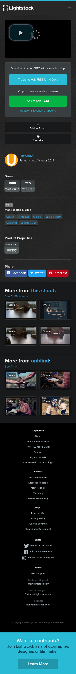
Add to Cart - (38, 101)
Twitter (37, 273)
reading (23, 216)
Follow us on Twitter (41, 545)
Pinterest (58, 273)
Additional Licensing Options (38, 111)
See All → (11, 366)
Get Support (38, 573)
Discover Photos (38, 477)
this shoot (43, 290)
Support (38, 452)
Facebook (16, 273)
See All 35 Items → (17, 296)
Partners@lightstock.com (38, 594)
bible (37, 216)
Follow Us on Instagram (41, 557)
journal (11, 223)
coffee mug (28, 223)
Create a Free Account (38, 441)
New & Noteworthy (38, 498)
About (38, 436)
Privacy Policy (38, 518)
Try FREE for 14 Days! (38, 446)
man (10, 216)
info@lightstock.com (38, 583)
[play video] (21, 32)
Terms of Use (38, 513)
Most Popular (38, 487)
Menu (69, 8)
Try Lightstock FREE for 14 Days (38, 79)
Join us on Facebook (41, 551)
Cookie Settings (38, 523)
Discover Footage (38, 482)
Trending (38, 493)
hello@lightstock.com (38, 604)
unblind (26, 156)
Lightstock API (38, 457)
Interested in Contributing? (38, 462)
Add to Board (38, 127)
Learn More (38, 664)
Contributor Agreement (38, 529)
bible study (53, 216)
